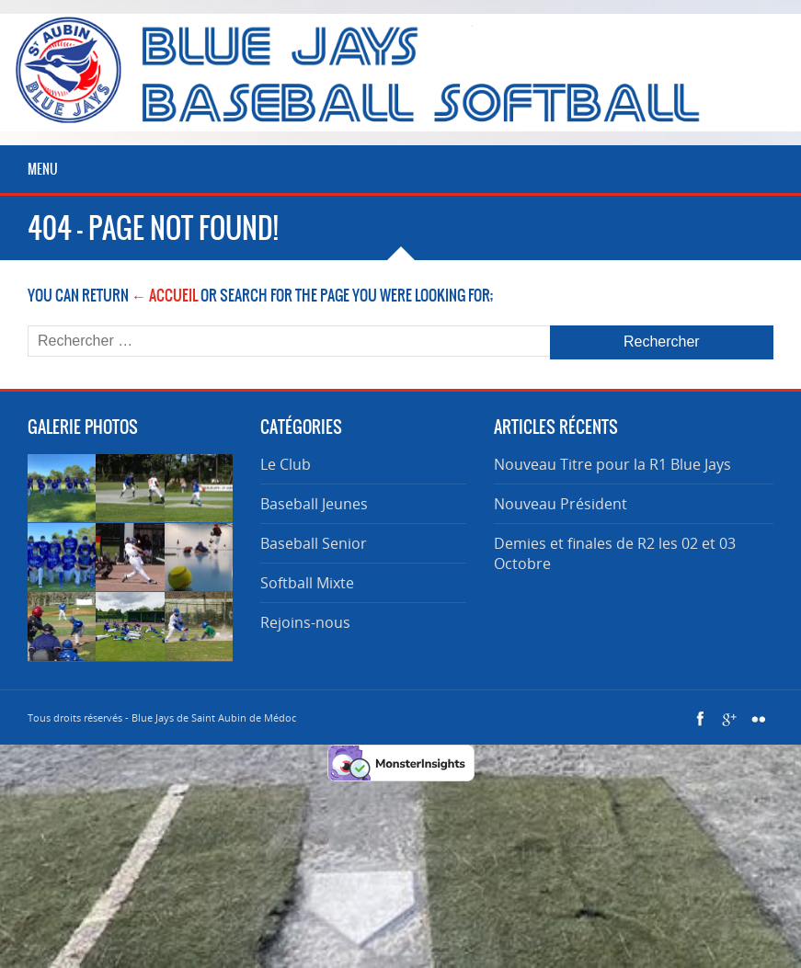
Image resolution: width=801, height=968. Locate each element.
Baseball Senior (313, 543)
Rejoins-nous (305, 622)
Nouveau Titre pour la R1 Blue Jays (612, 464)
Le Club (285, 464)
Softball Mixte (307, 583)
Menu (43, 169)
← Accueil (165, 295)
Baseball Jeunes (314, 504)
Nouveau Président (560, 504)
